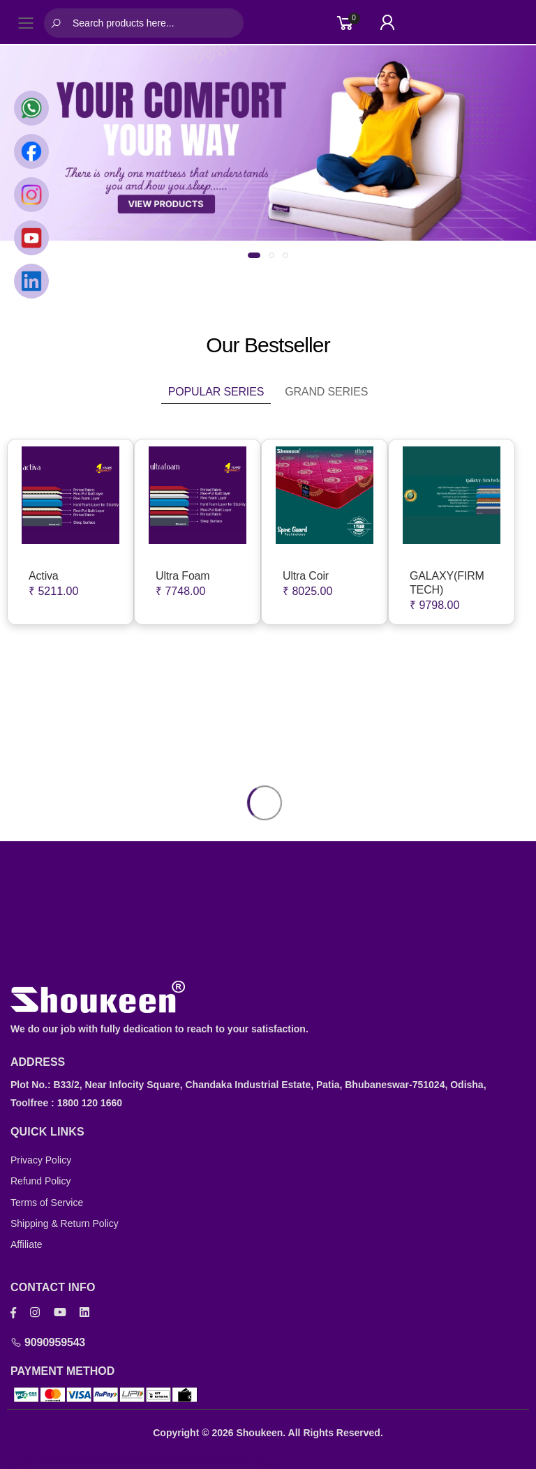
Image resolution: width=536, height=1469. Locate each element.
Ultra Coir (306, 576)
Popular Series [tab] (216, 392)
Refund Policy (40, 1180)
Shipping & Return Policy (64, 1223)
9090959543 (47, 1342)
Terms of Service (46, 1202)
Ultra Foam (183, 576)
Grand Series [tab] (326, 392)
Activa (44, 576)
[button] (254, 255)
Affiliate (26, 1244)
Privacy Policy (40, 1160)
